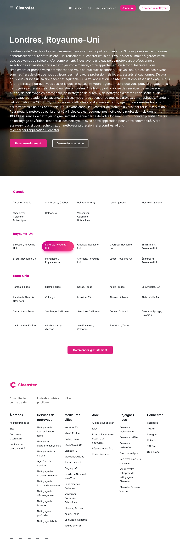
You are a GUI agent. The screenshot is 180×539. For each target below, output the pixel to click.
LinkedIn (151, 440)
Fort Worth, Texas (119, 325)
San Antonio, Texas (24, 311)
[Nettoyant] (25, 7)
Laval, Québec (118, 202)
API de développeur (103, 422)
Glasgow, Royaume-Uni (88, 246)
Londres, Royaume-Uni (56, 246)
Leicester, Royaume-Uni (24, 246)
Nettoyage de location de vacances (48, 483)
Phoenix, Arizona (119, 297)
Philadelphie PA (150, 297)
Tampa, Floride (21, 286)
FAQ (94, 428)
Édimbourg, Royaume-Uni (149, 260)
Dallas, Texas (84, 286)
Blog (12, 428)
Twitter (150, 428)
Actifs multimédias (19, 422)
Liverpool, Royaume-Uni (121, 246)
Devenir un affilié (129, 437)
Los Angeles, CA (151, 286)
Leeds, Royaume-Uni (121, 258)
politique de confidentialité (17, 446)
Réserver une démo (102, 448)
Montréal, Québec (152, 202)
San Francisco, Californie (85, 327)
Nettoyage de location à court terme (45, 431)
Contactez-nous (101, 454)
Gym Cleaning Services (44, 463)
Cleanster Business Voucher (130, 489)
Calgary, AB (51, 212)
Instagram (152, 434)
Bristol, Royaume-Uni (24, 258)
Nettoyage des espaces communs (47, 473)
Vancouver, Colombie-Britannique (19, 216)
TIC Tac (151, 446)
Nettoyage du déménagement (45, 493)
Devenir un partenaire (125, 445)
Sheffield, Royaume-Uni (88, 260)
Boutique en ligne (129, 453)
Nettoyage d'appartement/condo (49, 443)
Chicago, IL (51, 297)
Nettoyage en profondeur (44, 513)
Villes (68, 398)
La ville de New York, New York (25, 299)
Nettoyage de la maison (46, 453)
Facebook (152, 422)
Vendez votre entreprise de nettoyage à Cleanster (127, 475)
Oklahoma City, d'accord (53, 327)
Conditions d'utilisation (16, 436)
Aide (89, 8)
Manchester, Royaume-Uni (52, 260)
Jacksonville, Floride (24, 325)
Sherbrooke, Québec (57, 202)
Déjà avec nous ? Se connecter (131, 461)
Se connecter (106, 8)
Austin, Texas (117, 286)
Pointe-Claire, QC (87, 202)
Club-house (153, 451)
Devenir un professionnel (127, 429)
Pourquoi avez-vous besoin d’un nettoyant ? (103, 438)
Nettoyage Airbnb (47, 521)
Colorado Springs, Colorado (152, 313)
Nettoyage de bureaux (44, 503)
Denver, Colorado (119, 311)
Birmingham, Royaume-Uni (149, 246)
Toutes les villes (73, 525)
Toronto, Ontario (22, 202)
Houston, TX (84, 297)
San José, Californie (88, 311)
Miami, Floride (53, 286)
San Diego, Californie (57, 311)
